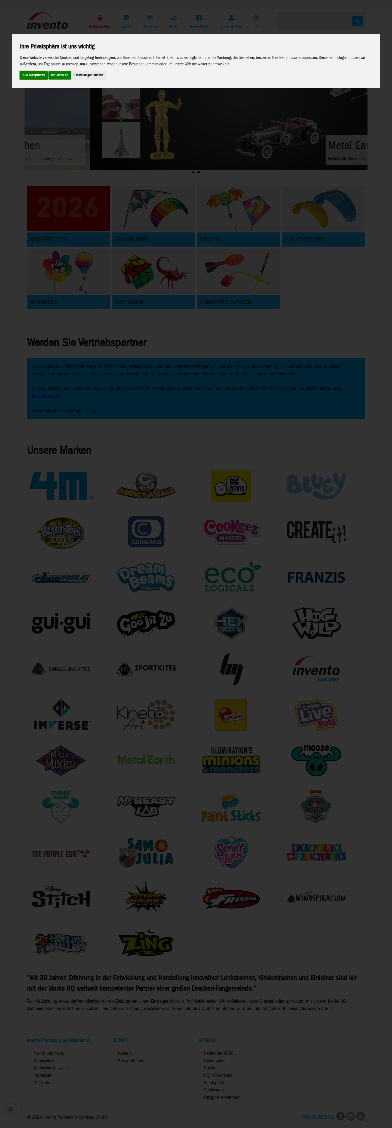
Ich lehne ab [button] (59, 75)
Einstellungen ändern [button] (88, 75)
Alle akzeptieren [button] (34, 75)
